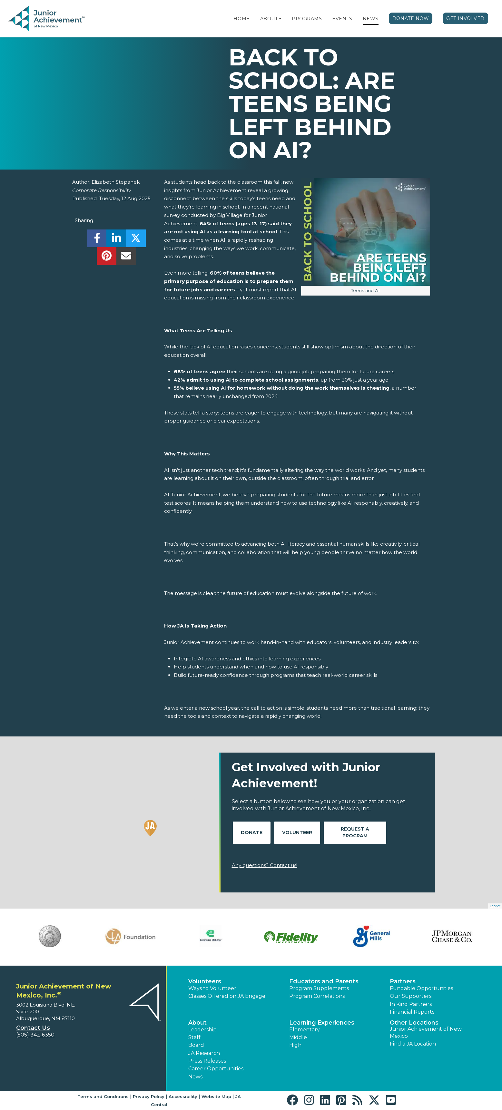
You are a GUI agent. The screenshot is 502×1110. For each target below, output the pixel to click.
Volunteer (297, 832)
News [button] (195, 1077)
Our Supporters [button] (410, 996)
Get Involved (465, 18)
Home (241, 19)
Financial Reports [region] (412, 1012)
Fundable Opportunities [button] (421, 988)
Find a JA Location (413, 1044)
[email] (126, 258)
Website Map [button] (216, 1096)
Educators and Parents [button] (324, 981)
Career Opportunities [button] (215, 1069)
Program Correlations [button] (317, 996)
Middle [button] (298, 1037)
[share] (97, 240)
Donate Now (410, 18)
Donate (251, 832)
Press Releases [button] (207, 1061)
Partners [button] (403, 981)
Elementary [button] (304, 1030)
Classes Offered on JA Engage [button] (226, 996)
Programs (307, 19)
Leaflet (495, 906)
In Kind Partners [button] (411, 1004)
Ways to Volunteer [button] (212, 988)
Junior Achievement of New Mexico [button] (426, 1032)
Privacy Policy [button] (148, 1096)
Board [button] (196, 1045)
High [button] (295, 1045)
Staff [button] (194, 1037)
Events (342, 19)
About (269, 19)
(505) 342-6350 (35, 1035)
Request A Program (355, 832)
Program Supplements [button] (319, 988)
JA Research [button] (204, 1053)
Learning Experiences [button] (321, 1023)
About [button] (197, 1023)
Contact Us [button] (33, 1028)
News (371, 19)
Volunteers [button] (204, 981)
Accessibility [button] (183, 1096)
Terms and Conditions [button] (103, 1096)
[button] (280, 19)
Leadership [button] (202, 1030)
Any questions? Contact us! (264, 865)
